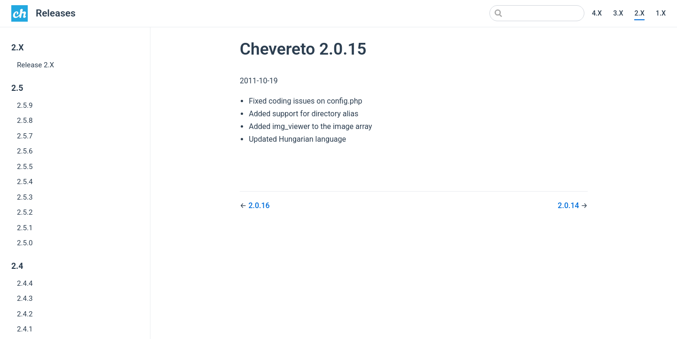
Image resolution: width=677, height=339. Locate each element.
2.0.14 (569, 205)
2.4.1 (25, 329)
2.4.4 (25, 283)
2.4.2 (25, 314)
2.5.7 (25, 136)
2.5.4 (25, 182)
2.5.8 (25, 120)
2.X (639, 13)
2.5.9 (25, 105)
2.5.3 (25, 197)
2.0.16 (258, 205)
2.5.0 (25, 243)
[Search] (536, 13)
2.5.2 (25, 212)
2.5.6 (25, 151)
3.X (618, 13)
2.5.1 (25, 228)
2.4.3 (25, 298)
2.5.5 (25, 166)
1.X (661, 13)
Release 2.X (35, 65)
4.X (597, 13)
